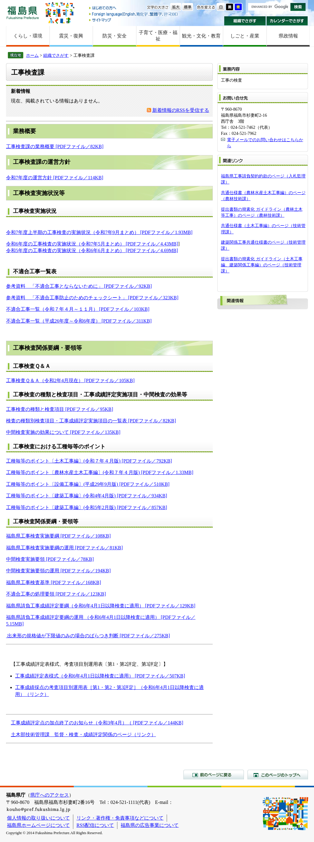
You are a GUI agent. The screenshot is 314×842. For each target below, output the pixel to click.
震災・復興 (71, 35)
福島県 (22, 12)
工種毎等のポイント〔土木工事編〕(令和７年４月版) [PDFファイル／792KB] (89, 460)
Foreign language (134, 14)
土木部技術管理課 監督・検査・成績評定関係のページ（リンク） (83, 734)
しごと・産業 (244, 35)
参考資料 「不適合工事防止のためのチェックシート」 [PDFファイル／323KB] (92, 297)
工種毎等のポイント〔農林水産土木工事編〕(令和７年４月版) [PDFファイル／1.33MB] (99, 472)
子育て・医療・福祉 (158, 35)
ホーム (32, 55)
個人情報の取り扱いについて (38, 818)
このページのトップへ (278, 774)
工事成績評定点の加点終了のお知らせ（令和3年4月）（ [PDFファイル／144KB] (97, 722)
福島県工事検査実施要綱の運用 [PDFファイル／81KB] (64, 547)
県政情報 (288, 35)
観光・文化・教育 (201, 35)
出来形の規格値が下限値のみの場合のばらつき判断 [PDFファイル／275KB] (88, 635)
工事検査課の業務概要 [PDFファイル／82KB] (54, 146)
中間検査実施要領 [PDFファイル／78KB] (50, 559)
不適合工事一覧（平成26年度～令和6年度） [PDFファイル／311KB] (79, 320)
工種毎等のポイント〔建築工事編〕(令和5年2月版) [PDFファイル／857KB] (86, 507)
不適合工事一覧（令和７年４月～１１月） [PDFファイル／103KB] (77, 309)
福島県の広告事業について (150, 825)
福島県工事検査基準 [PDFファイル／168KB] (53, 582)
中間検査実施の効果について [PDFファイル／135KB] (63, 432)
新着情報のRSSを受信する (180, 110)
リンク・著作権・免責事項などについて (119, 818)
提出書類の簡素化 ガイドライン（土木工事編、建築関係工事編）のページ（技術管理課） (262, 264)
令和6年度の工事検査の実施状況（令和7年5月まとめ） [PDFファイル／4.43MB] (92, 243)
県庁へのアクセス (49, 795)
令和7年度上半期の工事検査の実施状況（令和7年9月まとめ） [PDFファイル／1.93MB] (99, 232)
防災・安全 (114, 35)
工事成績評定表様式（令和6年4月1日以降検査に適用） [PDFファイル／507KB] (100, 675)
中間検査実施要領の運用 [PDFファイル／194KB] (58, 570)
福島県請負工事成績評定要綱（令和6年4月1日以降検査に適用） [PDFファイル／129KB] (100, 605)
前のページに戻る (213, 774)
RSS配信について (95, 825)
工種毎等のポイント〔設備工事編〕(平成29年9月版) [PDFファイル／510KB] (88, 484)
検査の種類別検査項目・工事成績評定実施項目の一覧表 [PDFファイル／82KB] (91, 420)
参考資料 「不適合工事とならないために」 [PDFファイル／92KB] (79, 286)
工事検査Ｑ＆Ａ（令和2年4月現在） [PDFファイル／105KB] (70, 380)
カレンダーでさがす (287, 20)
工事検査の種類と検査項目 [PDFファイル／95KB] (59, 409)
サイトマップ (134, 20)
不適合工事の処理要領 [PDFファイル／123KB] (56, 594)
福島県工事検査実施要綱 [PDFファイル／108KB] (58, 535)
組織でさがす (245, 20)
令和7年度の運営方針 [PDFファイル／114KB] (54, 177)
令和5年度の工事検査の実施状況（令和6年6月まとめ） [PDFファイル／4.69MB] (92, 250)
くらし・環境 (27, 35)
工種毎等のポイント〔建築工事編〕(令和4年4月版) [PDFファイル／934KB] (86, 495)
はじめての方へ (134, 8)
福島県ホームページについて (38, 825)
